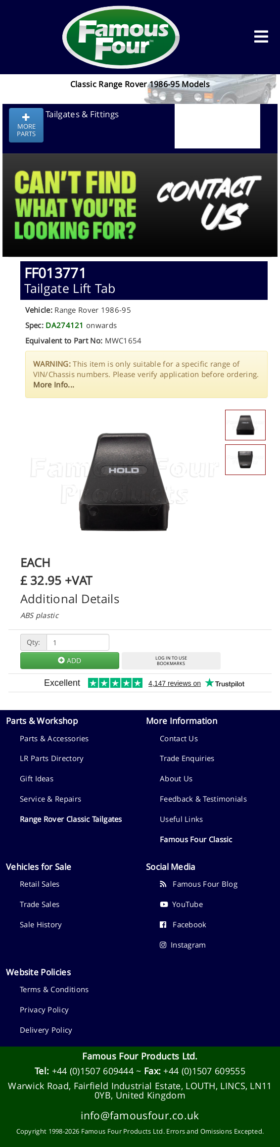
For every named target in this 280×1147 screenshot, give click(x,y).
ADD (69, 660)
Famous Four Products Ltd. (140, 1056)
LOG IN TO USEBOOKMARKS (171, 661)
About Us (176, 778)
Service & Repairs (50, 799)
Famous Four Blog (198, 884)
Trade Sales (39, 904)
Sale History (41, 924)
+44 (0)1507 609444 (93, 1071)
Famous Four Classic (196, 839)
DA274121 (65, 325)
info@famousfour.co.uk (140, 1115)
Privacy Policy (44, 1009)
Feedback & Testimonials (203, 799)
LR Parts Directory (52, 758)
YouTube (181, 904)
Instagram (183, 945)
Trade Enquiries (187, 758)
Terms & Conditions (54, 989)
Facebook (183, 924)
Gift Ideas (36, 778)
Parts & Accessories (54, 738)
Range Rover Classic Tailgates (71, 819)
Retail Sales (40, 884)
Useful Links (181, 819)
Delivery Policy (46, 1030)
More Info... (54, 384)
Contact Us (179, 738)
